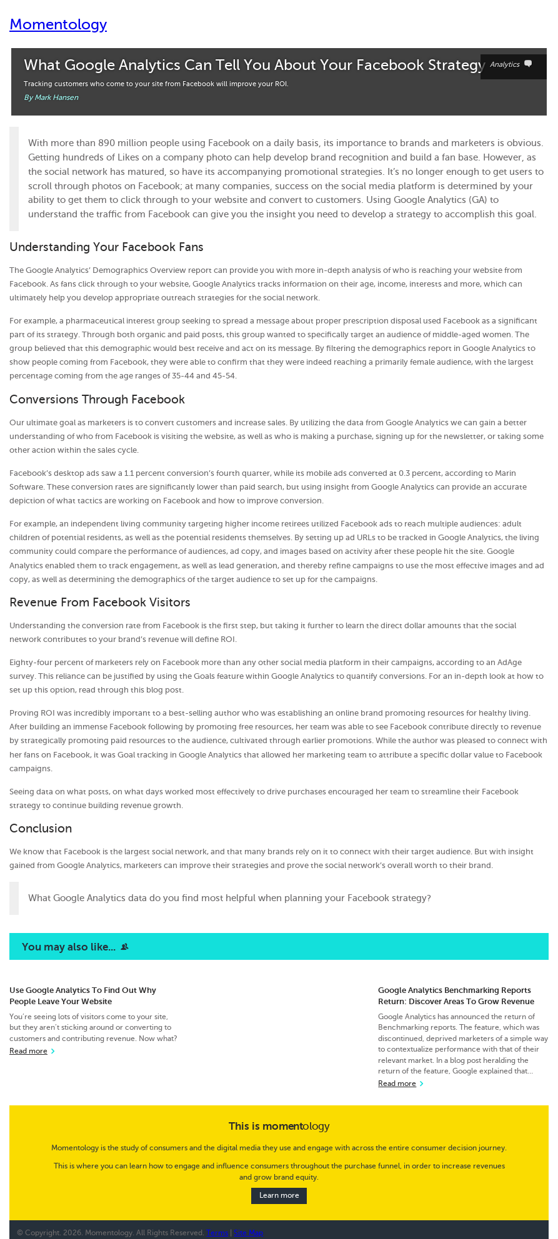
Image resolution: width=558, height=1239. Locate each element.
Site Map (248, 1233)
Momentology (58, 24)
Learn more (279, 1196)
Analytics (513, 65)
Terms (217, 1233)
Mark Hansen (56, 97)
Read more (28, 1051)
